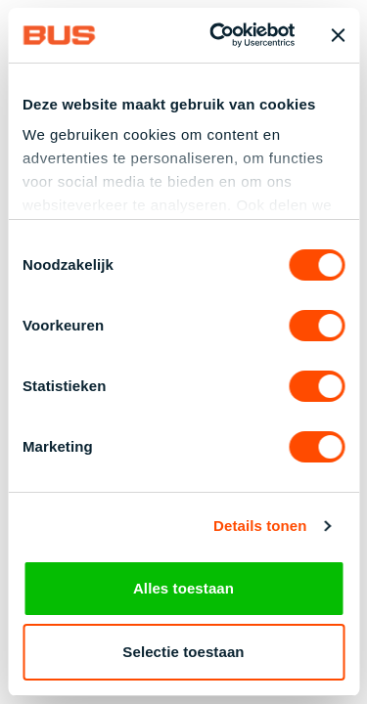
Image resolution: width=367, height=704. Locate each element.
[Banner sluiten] (337, 35)
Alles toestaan (183, 588)
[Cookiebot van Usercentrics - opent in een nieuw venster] (219, 35)
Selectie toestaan (183, 651)
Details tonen (259, 527)
